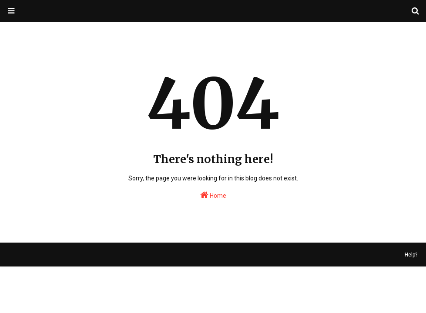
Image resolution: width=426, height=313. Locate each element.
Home (213, 194)
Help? (411, 255)
